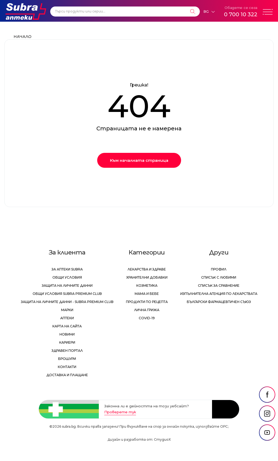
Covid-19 (147, 318)
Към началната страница (139, 160)
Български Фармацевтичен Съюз (219, 302)
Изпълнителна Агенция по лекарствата (218, 294)
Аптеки (67, 318)
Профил (218, 269)
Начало (22, 36)
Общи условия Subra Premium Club (67, 294)
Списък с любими (218, 277)
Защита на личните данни (67, 285)
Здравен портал (67, 351)
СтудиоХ (162, 439)
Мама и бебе (147, 294)
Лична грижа (146, 310)
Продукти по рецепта (147, 302)
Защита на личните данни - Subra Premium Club (67, 302)
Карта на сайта (67, 326)
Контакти (67, 367)
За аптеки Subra (67, 269)
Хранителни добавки (147, 277)
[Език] (209, 11)
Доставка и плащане (67, 375)
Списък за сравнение (218, 285)
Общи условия (67, 277)
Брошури (67, 359)
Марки (67, 310)
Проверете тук (120, 412)
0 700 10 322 (240, 14)
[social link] (267, 394)
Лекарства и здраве (147, 269)
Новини (67, 334)
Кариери (67, 342)
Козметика (146, 285)
